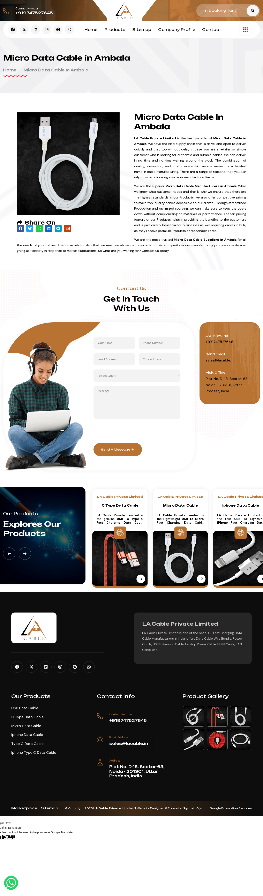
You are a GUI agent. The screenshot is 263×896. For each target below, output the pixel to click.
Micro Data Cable (240, 505)
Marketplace (24, 808)
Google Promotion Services (231, 808)
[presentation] (124, 431)
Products (114, 29)
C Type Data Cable (180, 505)
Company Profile (176, 29)
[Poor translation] (10, 837)
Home (90, 29)
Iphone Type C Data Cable (33, 752)
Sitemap (141, 29)
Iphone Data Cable (27, 734)
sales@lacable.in (220, 360)
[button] (9, 553)
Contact (211, 29)
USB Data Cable (120, 505)
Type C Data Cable (27, 743)
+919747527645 (34, 13)
